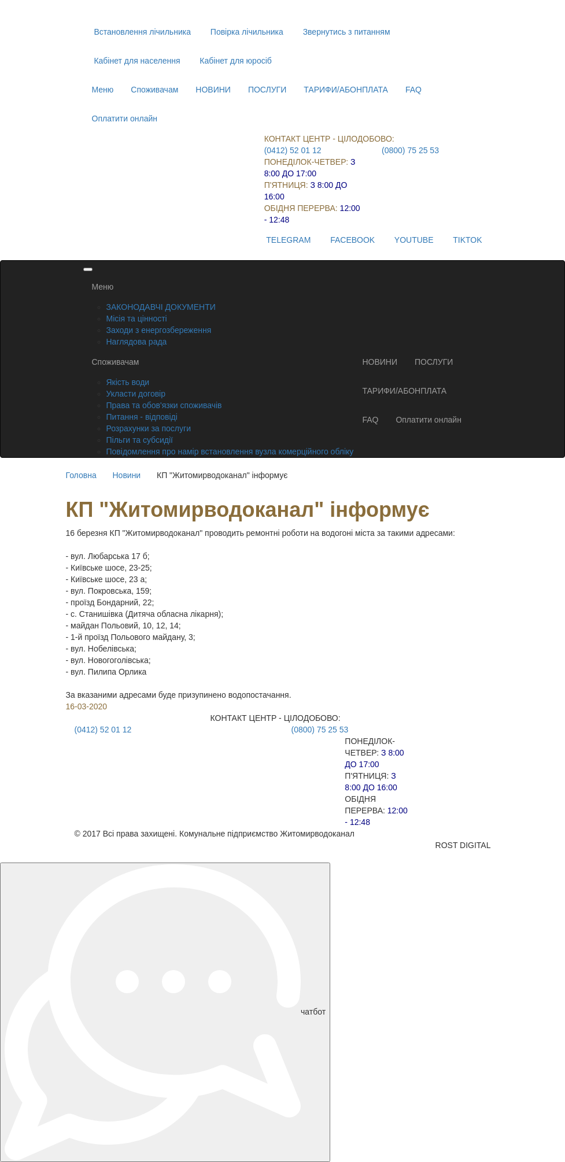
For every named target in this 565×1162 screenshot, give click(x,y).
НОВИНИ (213, 89)
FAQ (413, 89)
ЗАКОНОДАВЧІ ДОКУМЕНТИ (161, 307)
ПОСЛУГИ (267, 89)
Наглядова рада (136, 341)
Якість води (128, 382)
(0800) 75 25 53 (410, 150)
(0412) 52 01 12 (293, 150)
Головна (81, 475)
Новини (126, 475)
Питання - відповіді (142, 416)
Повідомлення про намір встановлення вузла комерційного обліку (230, 451)
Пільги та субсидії (139, 440)
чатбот (165, 1012)
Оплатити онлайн (125, 118)
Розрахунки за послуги (148, 428)
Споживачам (154, 89)
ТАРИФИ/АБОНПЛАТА (346, 89)
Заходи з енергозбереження (159, 330)
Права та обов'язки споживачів (164, 405)
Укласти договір (136, 393)
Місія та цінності (136, 318)
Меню (103, 89)
